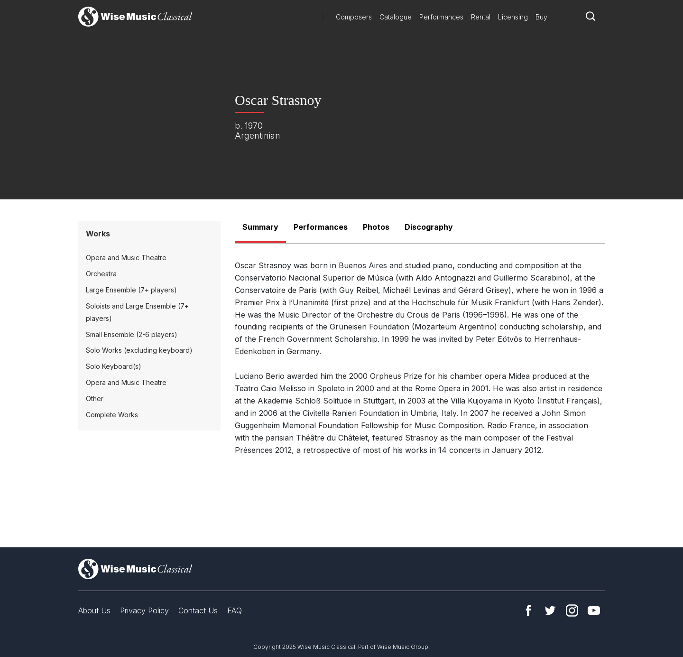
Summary (260, 227)
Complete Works (112, 415)
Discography (429, 227)
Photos (376, 227)
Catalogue (395, 17)
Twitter (550, 610)
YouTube (594, 610)
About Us (94, 610)
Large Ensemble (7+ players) (131, 290)
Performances (441, 17)
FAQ (234, 610)
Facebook (528, 610)
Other (94, 398)
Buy (541, 17)
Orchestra (101, 274)
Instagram (572, 610)
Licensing (513, 17)
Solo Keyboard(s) (113, 366)
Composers (354, 17)
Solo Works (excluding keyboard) (139, 350)
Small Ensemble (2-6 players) (131, 334)
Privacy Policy (144, 610)
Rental (480, 17)
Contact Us (198, 610)
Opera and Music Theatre (126, 257)
